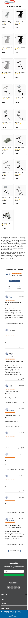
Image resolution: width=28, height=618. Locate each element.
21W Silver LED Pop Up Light (7, 122)
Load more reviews (14, 550)
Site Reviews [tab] (9, 287)
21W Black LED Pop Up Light (20, 97)
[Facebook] (8, 587)
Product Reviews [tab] (19, 287)
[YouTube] (15, 587)
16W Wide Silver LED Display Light (6, 173)
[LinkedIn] (18, 587)
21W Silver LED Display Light (6, 198)
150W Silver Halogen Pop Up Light (19, 122)
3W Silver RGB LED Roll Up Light (7, 72)
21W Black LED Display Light (19, 173)
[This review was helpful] (19, 323)
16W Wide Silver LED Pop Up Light (6, 97)
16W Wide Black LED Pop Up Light (19, 72)
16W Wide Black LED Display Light (19, 147)
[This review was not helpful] (22, 323)
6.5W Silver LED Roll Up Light (6, 47)
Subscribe (13, 575)
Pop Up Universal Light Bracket (6, 147)
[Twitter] (12, 587)
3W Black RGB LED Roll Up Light (20, 47)
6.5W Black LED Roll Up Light (19, 22)
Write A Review (14, 281)
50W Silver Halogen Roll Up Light (7, 22)
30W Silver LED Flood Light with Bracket (6, 223)
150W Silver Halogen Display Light (19, 198)
